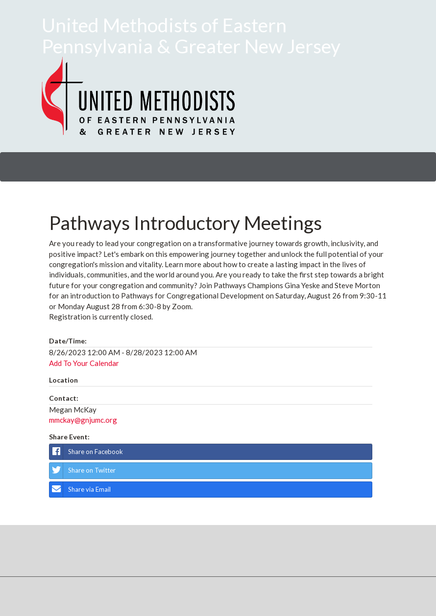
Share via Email (80, 490)
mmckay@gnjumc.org (83, 419)
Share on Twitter (82, 471)
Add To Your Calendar (84, 363)
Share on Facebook (86, 452)
